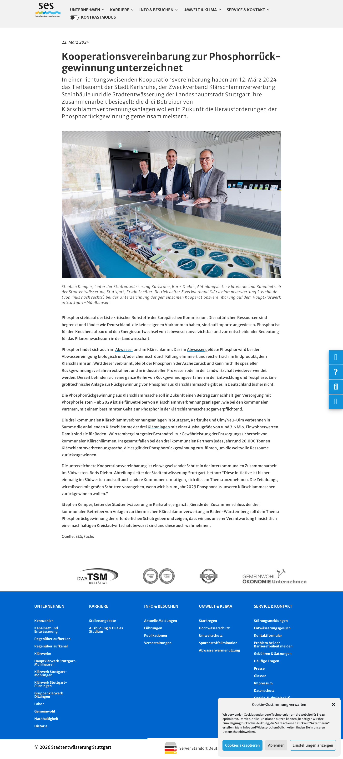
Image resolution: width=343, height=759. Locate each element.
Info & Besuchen (156, 10)
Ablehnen (276, 745)
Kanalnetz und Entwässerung (46, 630)
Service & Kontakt (246, 10)
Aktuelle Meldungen (160, 621)
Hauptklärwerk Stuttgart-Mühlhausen (55, 663)
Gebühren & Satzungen (273, 653)
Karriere (119, 10)
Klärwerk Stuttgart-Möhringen (50, 673)
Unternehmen (85, 10)
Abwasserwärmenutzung (219, 650)
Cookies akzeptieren (242, 745)
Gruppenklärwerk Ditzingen (48, 695)
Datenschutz (264, 690)
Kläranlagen (159, 427)
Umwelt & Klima (200, 10)
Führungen (153, 628)
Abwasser (124, 349)
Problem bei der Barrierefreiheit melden (273, 644)
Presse (259, 668)
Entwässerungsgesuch (272, 628)
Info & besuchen (161, 606)
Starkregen (208, 621)
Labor (39, 704)
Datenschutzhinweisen (238, 731)
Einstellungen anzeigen (313, 745)
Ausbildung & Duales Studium (106, 630)
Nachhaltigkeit (46, 719)
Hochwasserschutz (214, 628)
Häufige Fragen (266, 661)
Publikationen (155, 635)
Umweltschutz (210, 635)
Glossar (260, 676)
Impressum (263, 683)
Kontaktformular (268, 635)
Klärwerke (42, 653)
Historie (40, 726)
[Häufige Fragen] (336, 372)
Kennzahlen (44, 621)
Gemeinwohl (44, 711)
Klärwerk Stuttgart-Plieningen (50, 684)
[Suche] (336, 387)
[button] (333, 704)
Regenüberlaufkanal (51, 646)
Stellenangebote (102, 621)
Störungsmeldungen (271, 621)
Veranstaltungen (158, 643)
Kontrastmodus (93, 17)
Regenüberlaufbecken (52, 639)
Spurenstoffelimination (218, 643)
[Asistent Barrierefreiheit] (336, 402)
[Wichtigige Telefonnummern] (336, 357)
